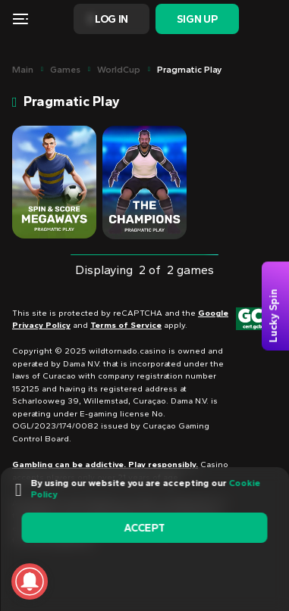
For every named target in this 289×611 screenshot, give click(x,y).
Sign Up (197, 19)
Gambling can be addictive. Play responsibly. (105, 464)
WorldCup (118, 69)
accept (144, 528)
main (22, 69)
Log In (111, 19)
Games (65, 69)
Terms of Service (126, 325)
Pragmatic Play (189, 69)
